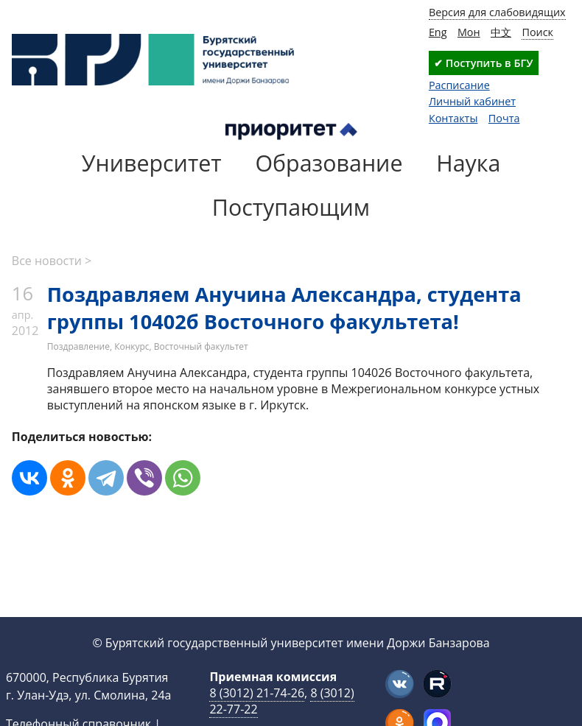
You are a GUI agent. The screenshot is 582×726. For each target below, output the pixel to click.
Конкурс (131, 346)
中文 (501, 32)
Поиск (537, 32)
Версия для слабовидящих (497, 12)
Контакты (453, 118)
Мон (468, 32)
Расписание (459, 85)
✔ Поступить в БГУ (483, 63)
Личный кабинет (472, 101)
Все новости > (51, 261)
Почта (504, 118)
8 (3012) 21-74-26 (256, 693)
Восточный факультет (201, 346)
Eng (438, 32)
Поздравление (78, 346)
